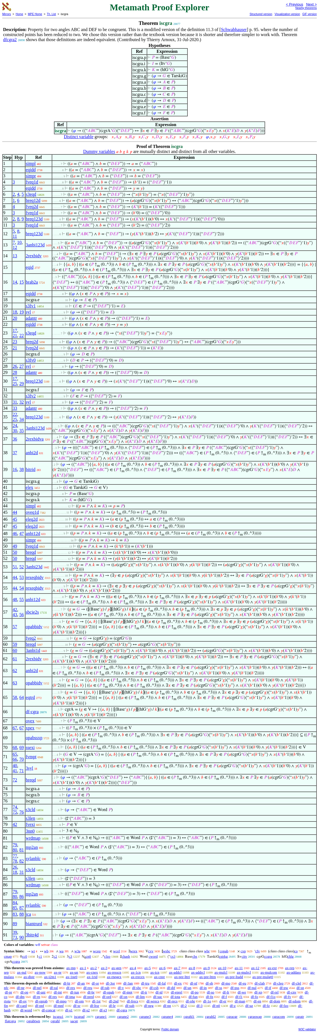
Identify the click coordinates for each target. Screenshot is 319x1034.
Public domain (170, 1029)
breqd (31, 552)
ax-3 (104, 968)
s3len (30, 818)
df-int (58, 992)
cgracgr (232, 1016)
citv (244, 956)
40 (15, 765)
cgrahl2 (210, 1016)
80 (15, 849)
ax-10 (222, 968)
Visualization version (287, 14)
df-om (79, 1001)
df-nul (251, 988)
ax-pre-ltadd (234, 977)
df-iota (175, 997)
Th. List (51, 14)
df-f (224, 997)
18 (15, 312)
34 (21, 419)
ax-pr (57, 972)
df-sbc (136, 988)
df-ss (218, 988)
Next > (311, 4)
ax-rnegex (114, 977)
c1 (40, 956)
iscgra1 (58, 1016)
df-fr (226, 992)
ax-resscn (114, 972)
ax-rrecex (138, 977)
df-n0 (216, 1006)
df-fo (254, 997)
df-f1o (271, 997)
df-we (241, 992)
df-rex (70, 988)
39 (15, 932)
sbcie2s (32, 612)
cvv (150, 951)
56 (21, 614)
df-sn (300, 988)
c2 (55, 956)
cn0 (88, 956)
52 (21, 566)
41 (15, 770)
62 (15, 670)
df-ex (178, 983)
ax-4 (133, 968)
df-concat (48, 1010)
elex (29, 487)
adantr (31, 318)
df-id (159, 992)
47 (21, 533)
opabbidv (34, 626)
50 (15, 552)
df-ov (23, 1001)
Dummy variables (99, 151)
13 (15, 255)
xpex (30, 728)
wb (46, 951)
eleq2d (32, 519)
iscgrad (79, 1016)
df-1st (96, 1001)
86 (21, 896)
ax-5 (147, 968)
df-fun (193, 997)
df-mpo (61, 1001)
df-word (26, 1010)
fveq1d (32, 182)
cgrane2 (123, 1016)
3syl (29, 768)
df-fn (209, 997)
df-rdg (190, 1001)
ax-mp (71, 968)
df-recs (173, 1001)
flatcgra (10, 1021)
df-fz (266, 1006)
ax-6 (162, 968)
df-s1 (69, 1010)
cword (153, 956)
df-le (112, 1006)
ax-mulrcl (244, 972)
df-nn (167, 1006)
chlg (290, 956)
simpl (31, 163)
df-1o (207, 1001)
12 (15, 247)
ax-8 (192, 968)
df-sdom (295, 1001)
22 (21, 335)
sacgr (74, 1021)
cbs (194, 956)
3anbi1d (33, 650)
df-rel (274, 992)
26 (15, 366)
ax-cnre (159, 977)
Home (19, 14)
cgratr (300, 1016)
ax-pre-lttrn (207, 977)
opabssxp (34, 737)
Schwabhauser (234, 29)
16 (15, 469)
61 (15, 658)
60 (15, 650)
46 (15, 533)
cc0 (24, 956)
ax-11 (239, 968)
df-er (222, 1001)
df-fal (162, 983)
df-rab (105, 988)
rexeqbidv (35, 577)
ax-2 (93, 968)
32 (21, 402)
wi (33, 951)
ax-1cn (136, 972)
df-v (121, 988)
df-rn (36, 997)
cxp (243, 951)
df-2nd (114, 1001)
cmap (8, 956)
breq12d (33, 200)
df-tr (144, 992)
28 (15, 372)
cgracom (278, 1016)
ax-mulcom (268, 972)
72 (15, 780)
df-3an (128, 983)
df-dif (171, 988)
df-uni (41, 992)
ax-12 (255, 968)
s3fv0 (31, 360)
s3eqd (31, 194)
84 (15, 902)
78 (15, 861)
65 (15, 754)
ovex (30, 721)
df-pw (284, 988)
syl (28, 312)
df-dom (275, 1001)
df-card (21, 1006)
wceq (97, 951)
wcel (116, 951)
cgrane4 (167, 1016)
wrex (133, 951)
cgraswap (255, 1016)
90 (21, 937)
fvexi (30, 824)
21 (15, 335)
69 (21, 747)
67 (15, 728)
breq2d (32, 341)
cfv (257, 951)
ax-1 (83, 968)
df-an (81, 983)
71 (21, 770)
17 (15, 330)
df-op (24, 992)
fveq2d (32, 206)
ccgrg (268, 956)
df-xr (76, 1006)
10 (19, 242)
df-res (52, 997)
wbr (207, 951)
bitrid (30, 469)
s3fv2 (31, 396)
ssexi (30, 747)
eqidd (31, 169)
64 (21, 697)
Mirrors (6, 14)
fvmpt (31, 756)
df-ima (70, 997)
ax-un (74, 972)
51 (15, 566)
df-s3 (103, 1010)
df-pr (8, 992)
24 (15, 425)
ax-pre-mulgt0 (263, 977)
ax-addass (294, 972)
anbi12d (33, 533)
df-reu (87, 988)
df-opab (108, 992)
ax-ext (272, 968)
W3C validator (307, 1029)
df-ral (54, 988)
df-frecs (132, 1001)
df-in (203, 988)
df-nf (193, 983)
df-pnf (39, 1006)
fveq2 (31, 638)
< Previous (294, 4)
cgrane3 (145, 1016)
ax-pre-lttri (182, 977)
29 (21, 383)
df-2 (184, 1006)
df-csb (154, 988)
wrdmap (33, 838)
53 (21, 577)
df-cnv (291, 992)
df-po (194, 992)
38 (21, 469)
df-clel (296, 983)
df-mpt (127, 992)
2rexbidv (34, 255)
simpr (31, 175)
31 (15, 402)
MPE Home (35, 14)
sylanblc (33, 858)
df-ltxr (94, 1006)
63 (15, 682)
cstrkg (223, 956)
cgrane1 (101, 1016)
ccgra (16, 961)
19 (21, 312)
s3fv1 (31, 305)
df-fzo (283, 1006)
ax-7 (177, 968)
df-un (187, 988)
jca (28, 914)
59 (15, 644)
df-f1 (238, 997)
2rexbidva (35, 439)
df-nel (37, 988)
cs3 (172, 956)
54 (21, 588)
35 (21, 430)
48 (15, 599)
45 (15, 519)
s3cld (30, 809)
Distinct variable (78, 136)
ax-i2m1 (50, 977)
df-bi (66, 983)
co (295, 951)
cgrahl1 (189, 1016)
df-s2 (86, 1010)
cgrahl (55, 1021)
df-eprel (176, 992)
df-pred (88, 997)
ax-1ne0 (71, 977)
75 (15, 812)
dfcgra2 (10, 39)
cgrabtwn (33, 1021)
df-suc (157, 997)
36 (15, 439)
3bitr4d (32, 934)
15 (21, 282)
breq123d (34, 218)
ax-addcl (175, 972)
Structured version (260, 14)
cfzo (107, 956)
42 (15, 609)
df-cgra (32, 711)
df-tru (145, 983)
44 (15, 512)
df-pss (234, 988)
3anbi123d (35, 244)
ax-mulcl (221, 972)
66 (15, 759)
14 (15, 282)
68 (15, 747)
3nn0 (30, 831)
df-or (95, 983)
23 (15, 341)
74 (15, 807)
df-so (210, 992)
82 (21, 861)
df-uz (249, 1006)
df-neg (149, 1006)
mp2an (32, 847)
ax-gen (116, 968)
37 (15, 452)
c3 (70, 956)
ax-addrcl (198, 972)
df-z (233, 1006)
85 (15, 907)
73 (15, 937)
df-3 (199, 1006)
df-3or (110, 983)
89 (15, 923)
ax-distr (29, 977)
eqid (30, 267)
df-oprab (41, 1001)
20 (15, 318)
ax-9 (206, 968)
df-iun (74, 992)
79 (15, 844)
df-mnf (59, 1006)
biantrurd (34, 923)
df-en (257, 1001)
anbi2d (32, 452)
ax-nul (21, 972)
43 (15, 614)
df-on (123, 997)
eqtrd (30, 697)
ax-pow (40, 972)
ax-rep (289, 968)
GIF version (309, 14)
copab (224, 951)
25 (15, 383)
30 (15, 430)
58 (15, 697)
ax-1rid (92, 977)
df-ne (20, 988)
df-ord (106, 997)
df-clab (259, 983)
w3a (77, 951)
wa (61, 951)
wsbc (166, 951)
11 (15, 236)
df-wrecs (152, 1001)
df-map (240, 1001)
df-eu (242, 983)
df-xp (258, 992)
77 (15, 856)
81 (21, 849)
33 (15, 408)
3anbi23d (34, 566)
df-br (91, 992)
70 (21, 759)
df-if (268, 988)
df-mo (225, 983)
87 (21, 907)
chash (126, 956)
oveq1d (32, 512)
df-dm (20, 997)
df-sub (129, 1006)
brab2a (32, 282)
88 (21, 914)
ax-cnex (92, 972)
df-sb (209, 983)
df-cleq (278, 983)
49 (15, 546)
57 (15, 626)
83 (15, 914)
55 (21, 599)
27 (21, 366)
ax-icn (154, 972)
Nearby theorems (306, 8)
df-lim (140, 997)
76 (21, 812)
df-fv (287, 997)
